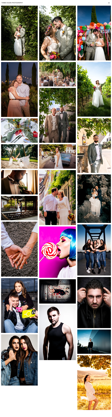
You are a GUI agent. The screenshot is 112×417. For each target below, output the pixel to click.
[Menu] (109, 2)
